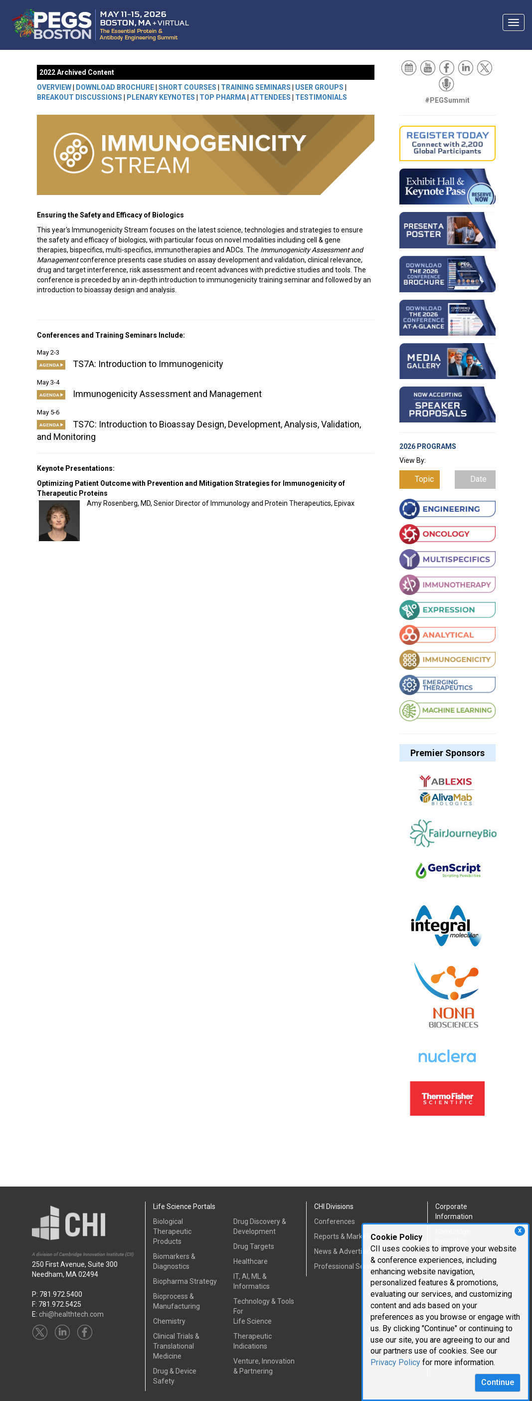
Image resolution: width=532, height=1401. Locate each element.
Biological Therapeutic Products (172, 1231)
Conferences (334, 1221)
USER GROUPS (319, 87)
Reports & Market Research (357, 1236)
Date (478, 479)
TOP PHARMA (222, 97)
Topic (424, 479)
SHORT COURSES (187, 87)
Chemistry (169, 1321)
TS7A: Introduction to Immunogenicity (130, 364)
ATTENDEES (270, 97)
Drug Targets (253, 1246)
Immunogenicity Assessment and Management (149, 394)
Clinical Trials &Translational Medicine (176, 1346)
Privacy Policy (395, 1362)
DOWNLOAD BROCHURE (115, 87)
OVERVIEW (54, 87)
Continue (497, 1382)
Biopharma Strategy (185, 1281)
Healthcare (250, 1261)
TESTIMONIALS (321, 97)
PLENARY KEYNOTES (161, 97)
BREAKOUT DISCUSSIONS (79, 97)
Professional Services (348, 1266)
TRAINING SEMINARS (256, 87)
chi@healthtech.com (71, 1314)
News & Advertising (344, 1251)
